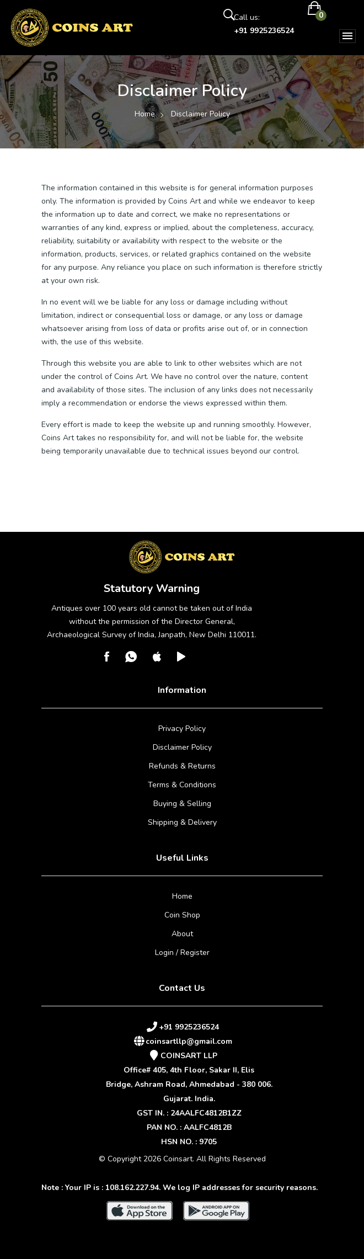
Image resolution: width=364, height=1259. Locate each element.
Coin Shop (182, 915)
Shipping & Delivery (182, 822)
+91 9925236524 (264, 30)
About (182, 934)
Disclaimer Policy (182, 747)
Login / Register (182, 952)
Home (145, 114)
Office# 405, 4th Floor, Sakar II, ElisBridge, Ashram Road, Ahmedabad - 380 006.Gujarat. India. (189, 1084)
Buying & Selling (182, 803)
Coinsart (177, 1159)
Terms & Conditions (182, 785)
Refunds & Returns (182, 766)
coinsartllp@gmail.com (189, 1041)
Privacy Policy (182, 728)
